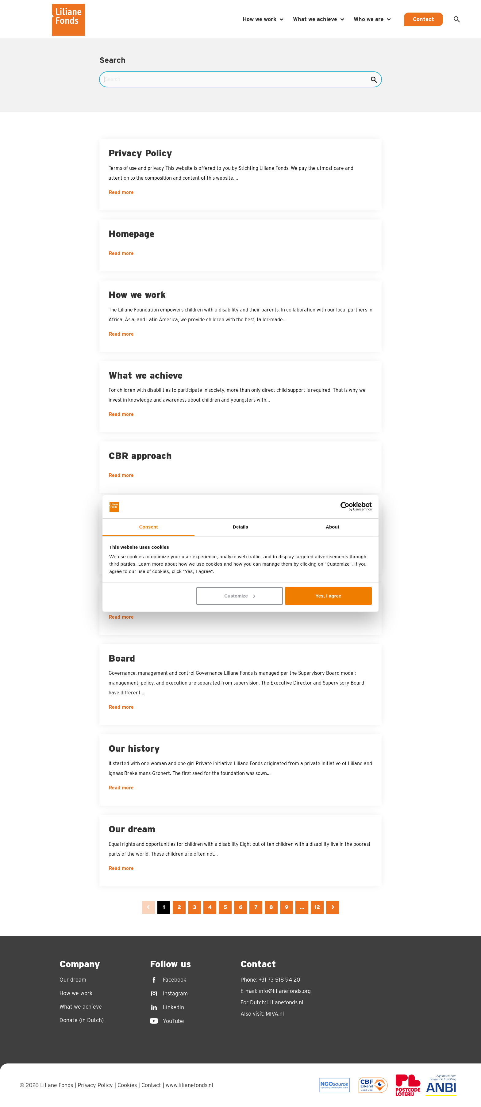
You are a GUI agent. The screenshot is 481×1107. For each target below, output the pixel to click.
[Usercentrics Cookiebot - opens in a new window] (345, 507)
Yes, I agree (328, 595)
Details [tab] (240, 526)
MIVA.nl (275, 1013)
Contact (151, 1085)
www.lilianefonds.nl (189, 1085)
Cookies (127, 1085)
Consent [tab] (148, 526)
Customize (239, 595)
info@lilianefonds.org (285, 991)
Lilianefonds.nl (285, 1002)
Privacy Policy (95, 1085)
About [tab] (332, 526)
